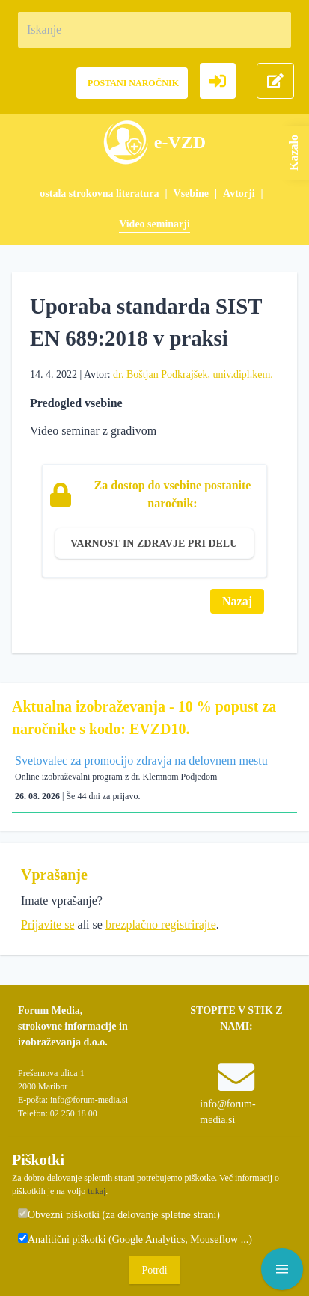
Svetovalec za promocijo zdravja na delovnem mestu (141, 760)
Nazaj (237, 601)
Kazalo (293, 153)
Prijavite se (48, 924)
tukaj (96, 1191)
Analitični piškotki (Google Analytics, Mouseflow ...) (135, 1239)
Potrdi (154, 1270)
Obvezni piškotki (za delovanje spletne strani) (119, 1214)
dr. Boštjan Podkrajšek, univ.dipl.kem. (193, 374)
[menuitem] (106, 193)
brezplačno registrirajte (160, 924)
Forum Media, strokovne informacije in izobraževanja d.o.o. (73, 1026)
